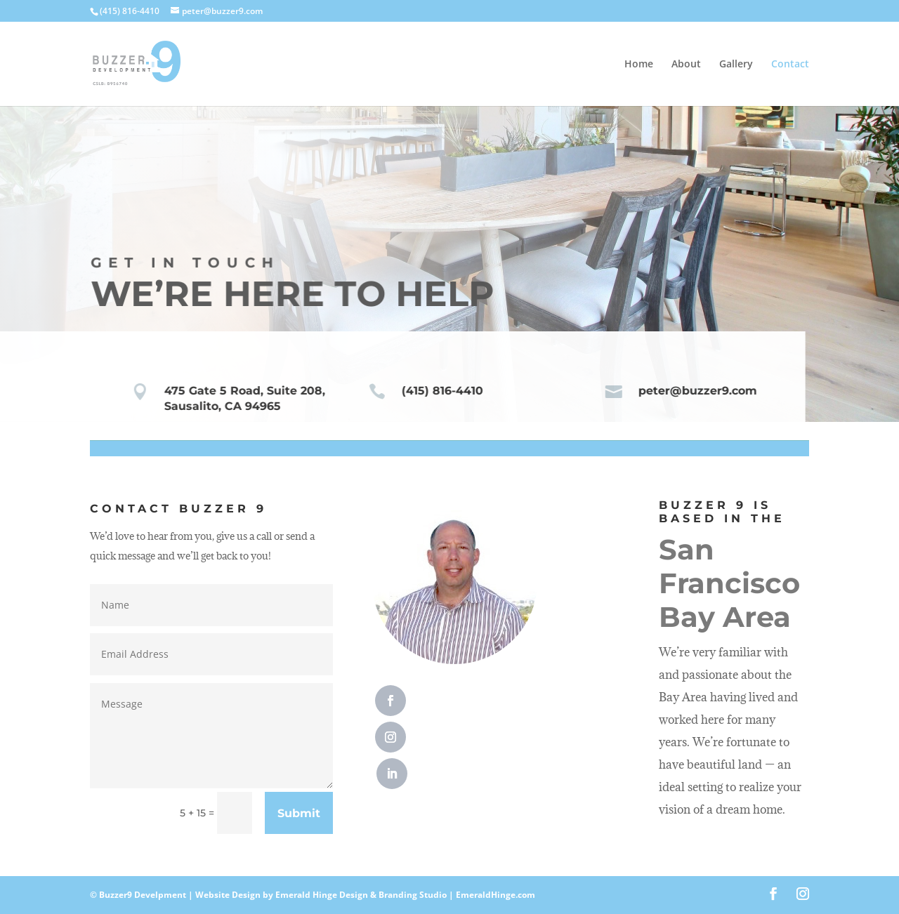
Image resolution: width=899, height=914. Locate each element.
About (686, 64)
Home (638, 64)
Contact (790, 64)
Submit (298, 813)
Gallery (736, 64)
